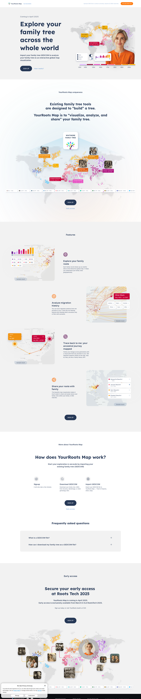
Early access (70, 208)
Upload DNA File (127, 3)
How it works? (47, 68)
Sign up (30, 68)
